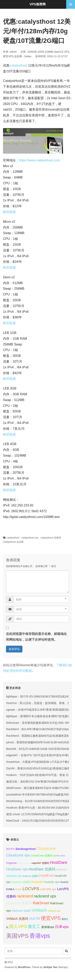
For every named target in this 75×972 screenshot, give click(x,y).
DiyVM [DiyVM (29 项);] (56, 855)
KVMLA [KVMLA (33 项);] (10, 889)
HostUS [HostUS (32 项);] (64, 882)
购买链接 (9, 212)
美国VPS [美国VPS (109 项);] (17, 936)
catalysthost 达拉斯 (13, 541)
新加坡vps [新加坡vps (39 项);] (47, 927)
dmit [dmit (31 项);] (62, 855)
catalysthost (18, 65)
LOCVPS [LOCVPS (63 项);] (31, 888)
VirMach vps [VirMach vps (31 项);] (54, 911)
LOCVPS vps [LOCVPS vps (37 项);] (48, 889)
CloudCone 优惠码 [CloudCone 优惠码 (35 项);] (41, 855)
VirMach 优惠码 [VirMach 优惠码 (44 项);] (17, 918)
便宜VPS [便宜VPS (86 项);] (51, 918)
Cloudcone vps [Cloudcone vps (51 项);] (18, 855)
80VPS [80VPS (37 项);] (10, 848)
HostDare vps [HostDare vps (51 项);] (17, 869)
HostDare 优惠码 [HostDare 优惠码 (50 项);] (42, 869)
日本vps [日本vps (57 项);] (62, 927)
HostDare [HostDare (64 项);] (58, 862)
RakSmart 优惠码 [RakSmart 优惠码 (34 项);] (21, 910)
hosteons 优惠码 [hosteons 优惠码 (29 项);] (30, 876)
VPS (66, 51)
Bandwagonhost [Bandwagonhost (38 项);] (26, 848)
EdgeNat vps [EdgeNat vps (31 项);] (24, 863)
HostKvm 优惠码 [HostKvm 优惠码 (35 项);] (21, 882)
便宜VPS (8, 56)
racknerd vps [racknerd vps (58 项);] (45, 896)
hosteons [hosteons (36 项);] (61, 869)
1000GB (32, 51)
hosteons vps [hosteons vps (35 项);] (14, 875)
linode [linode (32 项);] (18, 889)
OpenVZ (58, 51)
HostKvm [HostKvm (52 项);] (46, 876)
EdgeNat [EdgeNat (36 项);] (11, 862)
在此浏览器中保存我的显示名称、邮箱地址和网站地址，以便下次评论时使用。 (36, 636)
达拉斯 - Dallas (23, 56)
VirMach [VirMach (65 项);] (39, 910)
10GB (40, 51)
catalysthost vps (29, 537)
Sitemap (62, 967)
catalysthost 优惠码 (50, 537)
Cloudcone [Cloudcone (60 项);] (46, 848)
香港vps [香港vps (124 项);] (39, 935)
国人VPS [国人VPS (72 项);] (18, 926)
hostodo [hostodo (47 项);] (37, 882)
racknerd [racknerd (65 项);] (25, 896)
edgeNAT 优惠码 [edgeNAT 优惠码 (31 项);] (40, 863)
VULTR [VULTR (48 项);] (34, 919)
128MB (49, 51)
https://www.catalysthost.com (39, 160)
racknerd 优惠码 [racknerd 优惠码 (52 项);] (19, 903)
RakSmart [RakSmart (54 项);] (41, 903)
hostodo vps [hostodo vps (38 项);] (51, 882)
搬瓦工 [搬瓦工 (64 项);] (34, 926)
